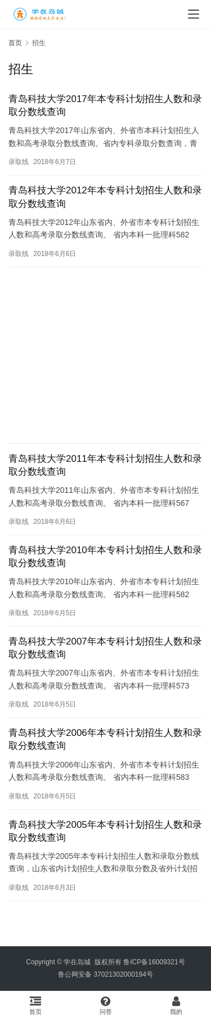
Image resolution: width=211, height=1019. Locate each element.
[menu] (193, 14)
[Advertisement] (105, 355)
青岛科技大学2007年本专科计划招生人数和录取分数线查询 (105, 648)
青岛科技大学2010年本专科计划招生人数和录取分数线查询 (105, 556)
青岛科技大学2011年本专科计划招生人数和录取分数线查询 (105, 465)
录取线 (18, 162)
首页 (15, 43)
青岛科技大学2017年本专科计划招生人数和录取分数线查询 (105, 105)
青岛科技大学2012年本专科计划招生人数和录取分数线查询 (105, 197)
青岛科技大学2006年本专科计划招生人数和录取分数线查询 (105, 739)
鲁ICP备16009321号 (154, 962)
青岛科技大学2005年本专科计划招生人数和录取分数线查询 (105, 831)
